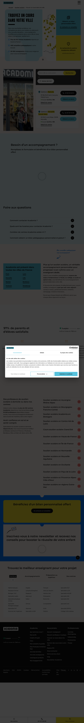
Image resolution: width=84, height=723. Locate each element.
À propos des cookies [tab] (66, 352)
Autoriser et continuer (66, 374)
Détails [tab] (42, 352)
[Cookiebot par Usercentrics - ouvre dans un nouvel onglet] (70, 348)
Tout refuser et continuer (18, 374)
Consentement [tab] (17, 352)
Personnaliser (42, 374)
